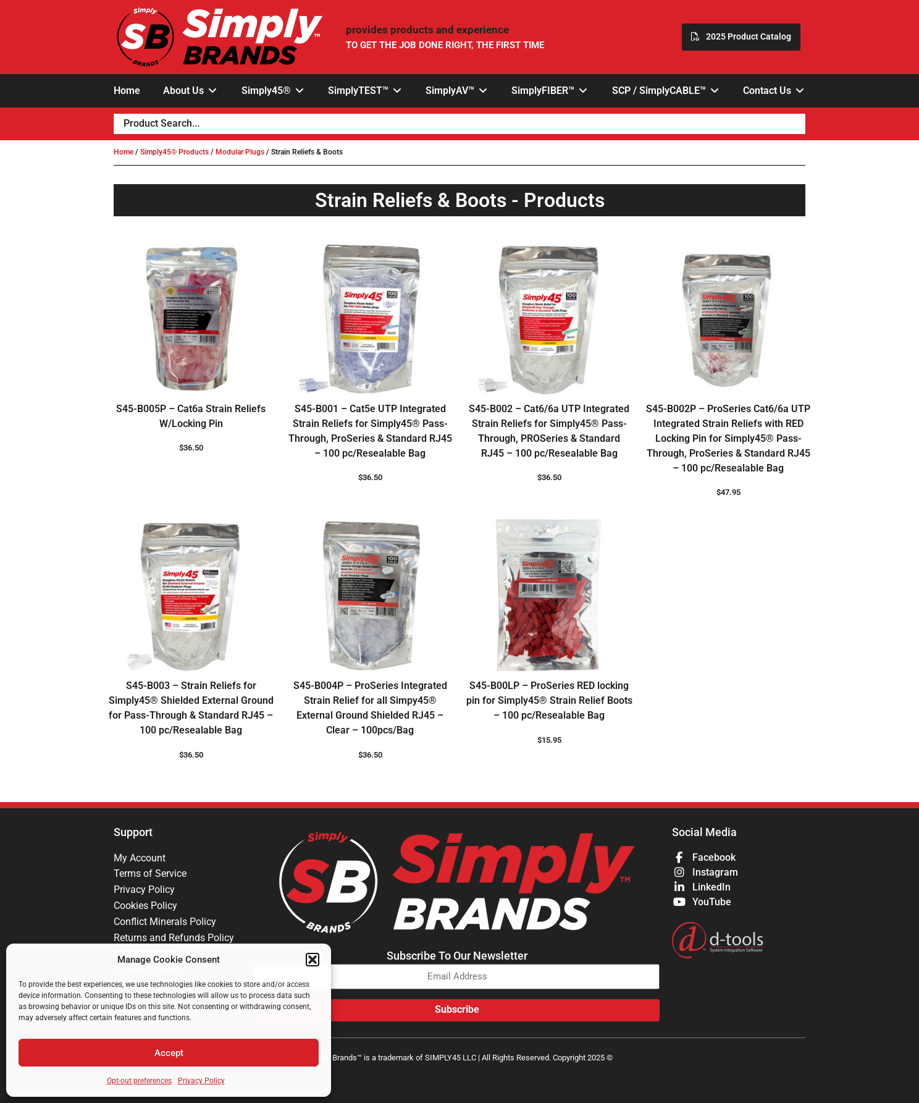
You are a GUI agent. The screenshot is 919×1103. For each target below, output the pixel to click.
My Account (140, 858)
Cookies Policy (145, 906)
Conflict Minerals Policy (165, 922)
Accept (168, 1053)
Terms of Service (150, 874)
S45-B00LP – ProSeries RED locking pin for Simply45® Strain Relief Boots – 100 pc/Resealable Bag (549, 700)
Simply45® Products (174, 152)
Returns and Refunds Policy (174, 938)
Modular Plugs (240, 152)
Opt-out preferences (139, 1080)
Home (123, 152)
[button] (312, 959)
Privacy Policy (201, 1080)
